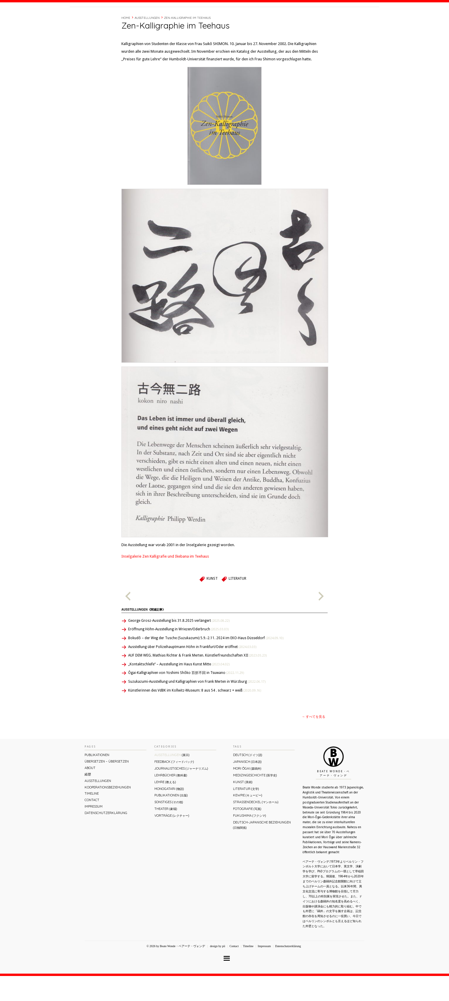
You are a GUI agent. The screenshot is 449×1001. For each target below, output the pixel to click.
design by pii (217, 971)
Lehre (165, 807)
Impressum (94, 831)
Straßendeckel (255, 827)
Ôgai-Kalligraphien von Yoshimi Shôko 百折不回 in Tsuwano (186, 698)
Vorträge (171, 840)
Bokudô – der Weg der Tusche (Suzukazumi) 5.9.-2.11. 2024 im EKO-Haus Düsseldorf (205, 663)
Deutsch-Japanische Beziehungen (262, 849)
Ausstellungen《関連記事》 (143, 634)
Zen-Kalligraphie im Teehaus (187, 43)
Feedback (174, 787)
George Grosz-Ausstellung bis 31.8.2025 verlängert (179, 646)
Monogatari (169, 814)
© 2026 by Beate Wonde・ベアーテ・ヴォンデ (175, 971)
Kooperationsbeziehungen (108, 812)
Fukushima (249, 840)
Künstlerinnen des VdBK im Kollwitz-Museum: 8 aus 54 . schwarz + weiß (194, 715)
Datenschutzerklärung (106, 838)
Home (125, 43)
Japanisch (247, 787)
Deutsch (247, 780)
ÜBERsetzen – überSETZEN (107, 786)
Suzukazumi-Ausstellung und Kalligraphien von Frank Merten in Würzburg (196, 707)
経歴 (299, 18)
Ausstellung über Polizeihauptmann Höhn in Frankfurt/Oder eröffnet (192, 672)
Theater (165, 834)
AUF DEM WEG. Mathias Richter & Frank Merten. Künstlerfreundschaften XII (197, 680)
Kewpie (247, 820)
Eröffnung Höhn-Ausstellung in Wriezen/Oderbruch (178, 654)
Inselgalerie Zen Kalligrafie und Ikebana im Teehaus (165, 581)
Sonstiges (168, 827)
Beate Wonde (108, 20)
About (284, 18)
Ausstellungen (147, 43)
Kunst (212, 603)
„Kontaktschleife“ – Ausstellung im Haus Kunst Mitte (179, 689)
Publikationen (97, 780)
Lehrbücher (170, 800)
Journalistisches (181, 793)
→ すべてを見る (313, 742)
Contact (334, 18)
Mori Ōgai (247, 793)
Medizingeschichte (255, 800)
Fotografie (247, 834)
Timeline (314, 18)
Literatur (237, 603)
